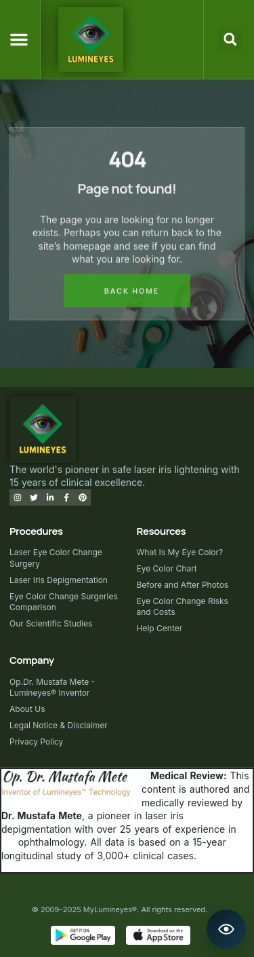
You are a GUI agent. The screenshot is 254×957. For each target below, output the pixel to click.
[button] (19, 39)
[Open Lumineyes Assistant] (226, 929)
